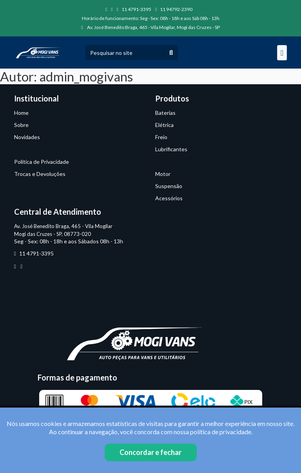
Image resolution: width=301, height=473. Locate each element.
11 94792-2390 (173, 9)
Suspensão (168, 186)
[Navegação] (282, 52)
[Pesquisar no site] (125, 52)
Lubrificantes (171, 149)
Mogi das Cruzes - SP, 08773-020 (52, 234)
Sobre (21, 124)
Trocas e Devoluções (39, 173)
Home (21, 112)
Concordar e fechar (150, 452)
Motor (162, 173)
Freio (161, 137)
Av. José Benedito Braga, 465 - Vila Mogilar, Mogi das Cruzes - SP (150, 27)
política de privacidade (220, 431)
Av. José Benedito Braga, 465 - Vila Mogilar (63, 226)
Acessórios (169, 198)
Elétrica (164, 124)
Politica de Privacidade (41, 161)
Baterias (165, 112)
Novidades (27, 137)
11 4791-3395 (134, 9)
